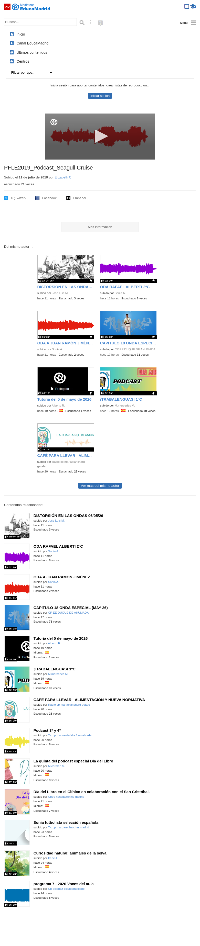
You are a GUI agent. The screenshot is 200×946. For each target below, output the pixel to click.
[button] (100, 136)
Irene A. (53, 858)
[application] (100, 137)
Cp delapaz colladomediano (66, 888)
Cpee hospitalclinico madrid (66, 796)
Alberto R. (58, 405)
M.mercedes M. (125, 405)
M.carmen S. (56, 766)
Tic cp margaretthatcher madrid (68, 827)
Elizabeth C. (63, 177)
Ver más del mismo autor (100, 486)
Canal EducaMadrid (32, 43)
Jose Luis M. (60, 293)
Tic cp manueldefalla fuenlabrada (70, 735)
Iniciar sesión (100, 96)
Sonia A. (120, 293)
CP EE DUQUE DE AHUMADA (135, 349)
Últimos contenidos (31, 52)
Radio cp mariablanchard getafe (69, 704)
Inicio (20, 34)
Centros (22, 61)
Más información (100, 227)
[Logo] (54, 122)
